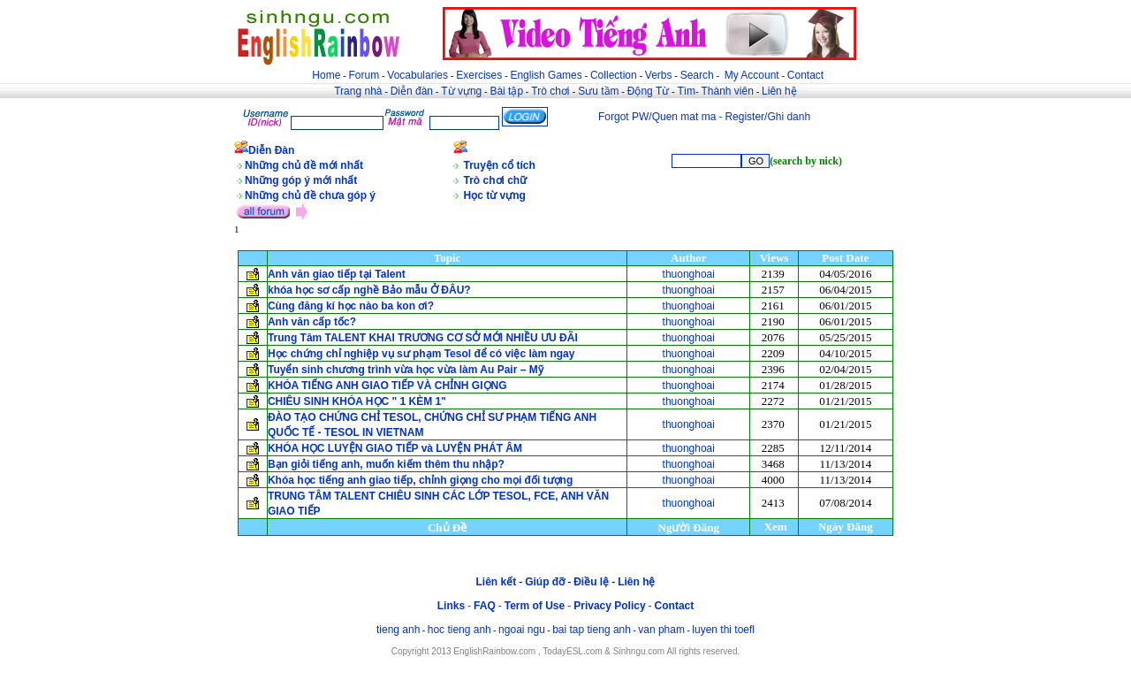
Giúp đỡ (545, 582)
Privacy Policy (609, 606)
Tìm (686, 91)
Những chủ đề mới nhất (304, 165)
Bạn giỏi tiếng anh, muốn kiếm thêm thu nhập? (386, 464)
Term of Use (535, 606)
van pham (661, 629)
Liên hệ (779, 91)
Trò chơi (552, 91)
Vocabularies (417, 75)
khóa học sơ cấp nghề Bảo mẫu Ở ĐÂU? (371, 290)
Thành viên (728, 91)
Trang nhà (358, 91)
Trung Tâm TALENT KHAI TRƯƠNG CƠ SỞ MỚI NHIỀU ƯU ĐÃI (423, 338)
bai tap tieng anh (591, 629)
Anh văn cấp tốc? (312, 322)
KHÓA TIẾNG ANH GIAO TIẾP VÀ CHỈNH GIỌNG (387, 385)
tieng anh (398, 629)
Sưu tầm (598, 91)
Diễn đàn (412, 91)
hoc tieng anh (459, 629)
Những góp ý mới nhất (301, 180)
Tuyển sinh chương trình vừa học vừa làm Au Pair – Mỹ (405, 369)
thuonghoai (689, 274)
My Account (752, 75)
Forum (363, 75)
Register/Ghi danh (767, 117)
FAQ (485, 606)
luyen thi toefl (723, 629)
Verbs (658, 75)
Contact (805, 75)
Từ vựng (461, 91)
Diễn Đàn (271, 150)
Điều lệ (591, 582)
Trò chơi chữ (496, 180)
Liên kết (495, 582)
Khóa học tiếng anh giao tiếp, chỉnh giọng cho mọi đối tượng (420, 480)
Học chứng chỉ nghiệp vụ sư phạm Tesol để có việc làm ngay (423, 354)
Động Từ (648, 91)
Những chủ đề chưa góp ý (310, 195)
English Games (545, 75)
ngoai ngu (521, 629)
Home (326, 75)
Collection (613, 75)
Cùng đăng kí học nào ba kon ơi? (351, 306)
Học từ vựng (495, 195)
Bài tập (506, 91)
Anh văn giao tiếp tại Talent (337, 274)
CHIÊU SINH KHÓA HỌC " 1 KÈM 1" (357, 401)
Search (697, 75)
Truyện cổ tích (499, 165)
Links (451, 606)
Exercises (479, 75)
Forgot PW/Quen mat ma (657, 117)
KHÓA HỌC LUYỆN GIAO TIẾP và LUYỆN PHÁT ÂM (395, 448)
